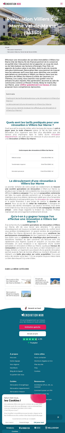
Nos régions (14, 364)
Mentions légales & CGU (43, 361)
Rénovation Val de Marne (14, 49)
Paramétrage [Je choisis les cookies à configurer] (24, 422)
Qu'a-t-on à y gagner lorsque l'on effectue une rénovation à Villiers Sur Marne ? (31, 109)
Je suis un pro (32, 334)
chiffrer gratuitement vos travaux (34, 85)
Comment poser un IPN (43, 390)
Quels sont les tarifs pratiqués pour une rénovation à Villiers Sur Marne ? (33, 99)
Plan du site (38, 364)
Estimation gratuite (32, 327)
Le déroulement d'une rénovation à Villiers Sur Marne (28, 104)
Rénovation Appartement (19, 388)
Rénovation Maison (17, 392)
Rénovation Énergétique (19, 385)
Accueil (7, 47)
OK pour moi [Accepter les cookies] (39, 422)
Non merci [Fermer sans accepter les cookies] (9, 422)
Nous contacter (40, 357)
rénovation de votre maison (48, 199)
